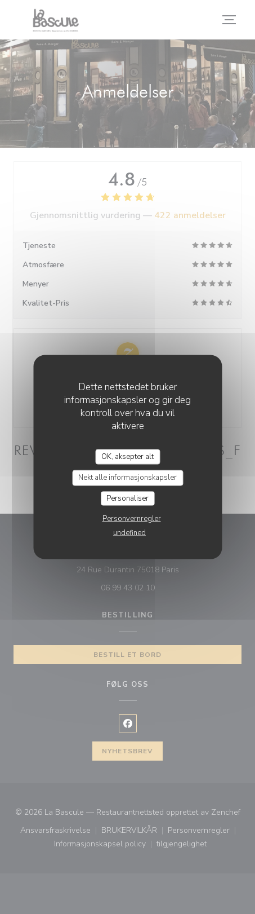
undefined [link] (129, 533)
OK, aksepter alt (127, 456)
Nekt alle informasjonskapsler (127, 478)
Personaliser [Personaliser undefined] (127, 498)
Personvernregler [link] (131, 519)
